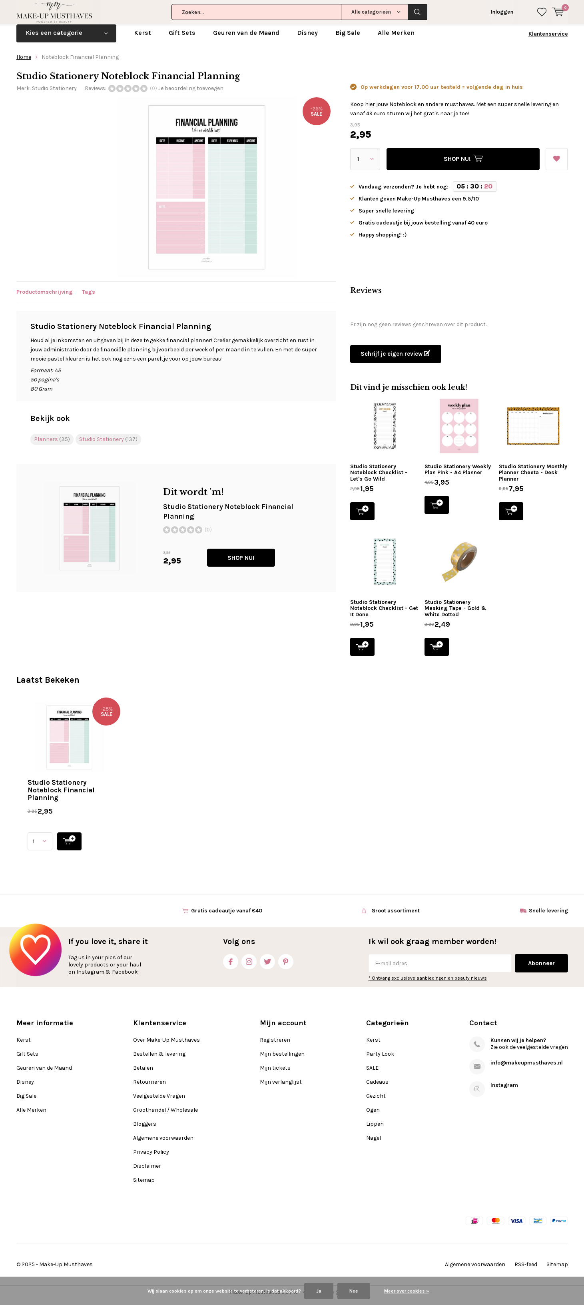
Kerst (142, 38)
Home (23, 63)
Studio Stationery (54, 93)
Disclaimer (147, 1171)
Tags (88, 297)
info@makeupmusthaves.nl (526, 1068)
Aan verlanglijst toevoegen (556, 162)
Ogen (373, 1115)
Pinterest (285, 966)
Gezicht (376, 1101)
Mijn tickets (275, 1073)
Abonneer (541, 969)
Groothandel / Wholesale (165, 1115)
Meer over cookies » (406, 1291)
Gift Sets (182, 38)
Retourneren (149, 1087)
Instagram (249, 966)
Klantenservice (548, 39)
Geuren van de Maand (246, 38)
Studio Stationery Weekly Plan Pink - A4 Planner (458, 475)
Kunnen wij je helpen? (518, 1045)
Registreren (275, 1045)
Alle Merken (396, 38)
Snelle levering (548, 916)
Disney (307, 38)
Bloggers (144, 1129)
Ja (318, 1291)
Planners (52, 444)
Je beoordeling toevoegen (190, 93)
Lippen (375, 1129)
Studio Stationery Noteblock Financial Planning (61, 796)
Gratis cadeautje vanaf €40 (226, 916)
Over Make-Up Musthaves (166, 1045)
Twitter (267, 966)
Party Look (380, 1059)
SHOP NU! (241, 563)
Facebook (230, 966)
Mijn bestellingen (282, 1059)
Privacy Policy (151, 1157)
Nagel (373, 1143)
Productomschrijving (44, 297)
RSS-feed (525, 1270)
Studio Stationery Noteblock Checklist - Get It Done (384, 614)
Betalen (143, 1073)
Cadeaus (377, 1087)
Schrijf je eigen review (395, 359)
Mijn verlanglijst (281, 1087)
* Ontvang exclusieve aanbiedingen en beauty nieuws (428, 984)
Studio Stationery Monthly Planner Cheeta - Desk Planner (533, 478)
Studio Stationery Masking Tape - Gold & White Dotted (455, 614)
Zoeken (417, 12)
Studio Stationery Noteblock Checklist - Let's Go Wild (378, 478)
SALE (372, 1073)
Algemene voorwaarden (163, 1143)
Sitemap (144, 1185)
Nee (353, 1291)
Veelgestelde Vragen (159, 1101)
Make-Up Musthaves (66, 1270)
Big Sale (347, 38)
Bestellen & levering (159, 1059)
